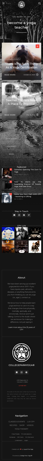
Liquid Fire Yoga (28, 449)
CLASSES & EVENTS (16, 422)
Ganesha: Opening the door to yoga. (27, 171)
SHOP (22, 425)
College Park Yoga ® (26, 455)
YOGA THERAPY (21, 429)
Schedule (12, 437)
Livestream (18, 440)
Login (26, 440)
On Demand (29, 437)
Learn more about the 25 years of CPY (21, 328)
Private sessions (26, 434)
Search (40, 2)
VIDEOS (30, 425)
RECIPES (13, 425)
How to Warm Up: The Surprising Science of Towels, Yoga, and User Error (27, 184)
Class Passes (15, 434)
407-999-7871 (22, 385)
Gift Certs (20, 437)
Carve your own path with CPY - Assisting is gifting (27, 195)
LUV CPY (26, 174)
